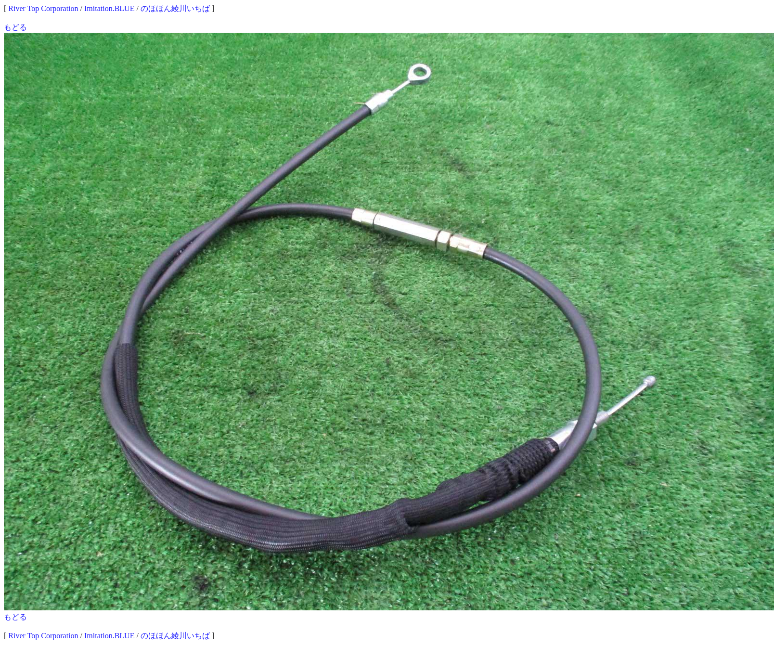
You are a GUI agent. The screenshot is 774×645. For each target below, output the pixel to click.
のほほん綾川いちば (175, 8)
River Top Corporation (43, 8)
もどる (15, 27)
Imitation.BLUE (109, 8)
